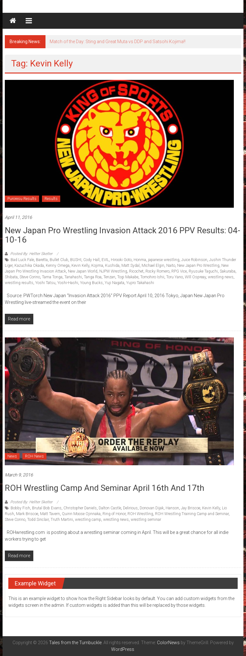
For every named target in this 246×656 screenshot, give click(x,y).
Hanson (172, 508)
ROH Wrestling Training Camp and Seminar (192, 514)
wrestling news (221, 277)
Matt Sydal (130, 265)
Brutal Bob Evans (47, 508)
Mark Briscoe (27, 514)
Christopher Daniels (80, 508)
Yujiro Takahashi (140, 283)
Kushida (112, 265)
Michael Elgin (153, 265)
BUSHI (75, 260)
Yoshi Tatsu (45, 283)
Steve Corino (30, 277)
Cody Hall (91, 260)
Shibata (11, 277)
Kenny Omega (58, 265)
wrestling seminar (146, 519)
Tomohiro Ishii (152, 277)
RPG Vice (179, 271)
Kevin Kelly (80, 265)
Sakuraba (227, 271)
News (12, 456)
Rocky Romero (157, 271)
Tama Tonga (52, 277)
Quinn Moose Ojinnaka (81, 514)
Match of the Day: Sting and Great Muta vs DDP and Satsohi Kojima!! (117, 41)
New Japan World (82, 271)
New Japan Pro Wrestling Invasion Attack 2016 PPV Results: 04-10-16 (122, 235)
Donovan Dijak (152, 508)
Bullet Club (59, 260)
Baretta (42, 260)
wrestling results (19, 283)
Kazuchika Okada (29, 265)
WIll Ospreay (195, 277)
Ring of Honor (114, 514)
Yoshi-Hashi (67, 283)
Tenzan (109, 277)
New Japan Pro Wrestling (198, 265)
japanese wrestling (163, 260)
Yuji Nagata (114, 283)
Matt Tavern (50, 514)
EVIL (105, 260)
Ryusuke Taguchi (203, 271)
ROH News (34, 456)
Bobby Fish (20, 508)
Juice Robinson (194, 260)
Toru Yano (174, 277)
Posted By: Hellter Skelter (31, 253)
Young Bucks (91, 283)
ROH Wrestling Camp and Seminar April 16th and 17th (104, 488)
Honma (140, 260)
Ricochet (136, 271)
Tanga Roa (93, 277)
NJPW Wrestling (113, 271)
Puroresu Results (22, 199)
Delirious (130, 508)
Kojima (97, 265)
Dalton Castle (110, 508)
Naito (170, 265)
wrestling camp (88, 519)
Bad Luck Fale (22, 260)
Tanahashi (73, 277)
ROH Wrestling (140, 514)
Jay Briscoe (190, 508)
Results (51, 199)
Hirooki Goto (121, 260)
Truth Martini (62, 519)
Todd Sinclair (38, 519)
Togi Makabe (127, 277)
